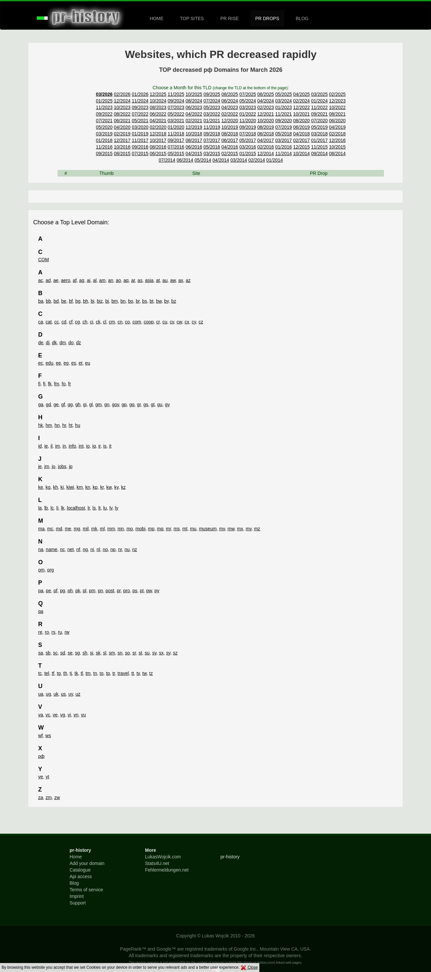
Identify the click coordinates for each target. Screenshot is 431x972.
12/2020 (229, 120)
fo (64, 383)
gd (48, 404)
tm (88, 673)
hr (64, 425)
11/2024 (140, 100)
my (249, 528)
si (91, 652)
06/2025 (265, 94)
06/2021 (122, 120)
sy (168, 652)
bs (144, 301)
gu (160, 404)
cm (112, 321)
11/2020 (247, 120)
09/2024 (175, 100)
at (158, 280)
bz (173, 301)
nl (98, 549)
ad (48, 280)
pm (92, 590)
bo (130, 301)
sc (55, 652)
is (105, 446)
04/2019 (337, 127)
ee (58, 363)
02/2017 (301, 140)
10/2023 (122, 107)
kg (48, 487)
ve (55, 714)
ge (56, 404)
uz (77, 694)
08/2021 (337, 114)
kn (87, 487)
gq (132, 404)
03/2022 (211, 114)
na (40, 549)
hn (57, 425)
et (81, 363)
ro (47, 632)
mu (193, 528)
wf (40, 735)
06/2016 (194, 147)
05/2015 (175, 153)
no (105, 549)
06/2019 (301, 127)
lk (62, 508)
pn (100, 590)
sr (134, 652)
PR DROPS (267, 18)
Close (249, 967)
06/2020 (337, 120)
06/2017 (229, 140)
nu (127, 549)
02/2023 (265, 107)
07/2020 (319, 120)
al (95, 280)
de (40, 342)
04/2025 (301, 94)
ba (40, 301)
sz (175, 652)
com (136, 321)
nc (62, 549)
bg (78, 301)
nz (134, 549)
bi (92, 301)
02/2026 (122, 94)
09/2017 (175, 140)
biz (100, 301)
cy (194, 321)
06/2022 (158, 114)
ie (46, 446)
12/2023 (337, 100)
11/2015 (319, 147)
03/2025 (319, 94)
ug (48, 694)
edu (49, 363)
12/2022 (301, 107)
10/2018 (194, 133)
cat (49, 321)
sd (62, 652)
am (102, 280)
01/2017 (319, 140)
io (88, 446)
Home (76, 856)
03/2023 (247, 107)
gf (63, 404)
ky (116, 487)
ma (41, 528)
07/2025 (247, 94)
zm (49, 797)
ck (98, 321)
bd (56, 301)
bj (107, 301)
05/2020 (104, 127)
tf (53, 673)
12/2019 (194, 127)
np (113, 549)
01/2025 (104, 100)
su (147, 652)
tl (82, 673)
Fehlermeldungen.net (167, 870)
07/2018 (247, 133)
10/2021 (301, 114)
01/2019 (140, 133)
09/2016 (140, 147)
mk (94, 528)
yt (47, 776)
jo (53, 466)
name (51, 549)
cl (104, 321)
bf (71, 301)
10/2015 (337, 147)
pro (126, 590)
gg (70, 404)
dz (78, 342)
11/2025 (175, 94)
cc (56, 321)
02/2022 (229, 114)
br (138, 301)
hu (77, 425)
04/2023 (229, 107)
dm (63, 342)
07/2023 (175, 107)
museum (208, 528)
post (110, 590)
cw (179, 321)
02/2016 (265, 147)
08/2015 (122, 153)
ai (88, 280)
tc (40, 673)
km (80, 487)
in (64, 446)
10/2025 (194, 94)
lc (52, 508)
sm (112, 652)
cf (70, 321)
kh (55, 487)
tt (132, 673)
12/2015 (301, 147)
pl (84, 590)
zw (57, 797)
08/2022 (122, 114)
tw (144, 673)
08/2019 (265, 127)
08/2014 (337, 153)
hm (49, 425)
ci (91, 321)
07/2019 (283, 127)
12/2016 (337, 140)
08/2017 (194, 140)
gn (107, 404)
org (50, 569)
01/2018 (104, 140)
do (71, 342)
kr (102, 487)
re (40, 632)
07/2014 (167, 160)
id (40, 446)
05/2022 (175, 114)
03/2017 (283, 140)
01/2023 (283, 107)
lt (99, 508)
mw (231, 528)
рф (41, 756)
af (75, 280)
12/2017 (122, 140)
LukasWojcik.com (163, 856)
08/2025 (229, 94)
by (166, 301)
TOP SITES (192, 18)
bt (152, 301)
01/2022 (247, 114)
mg (77, 528)
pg (62, 590)
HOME (157, 18)
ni (92, 549)
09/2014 (319, 153)
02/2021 (194, 120)
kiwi (70, 487)
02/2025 (337, 94)
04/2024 (265, 100)
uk (56, 694)
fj (44, 383)
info (72, 446)
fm (56, 383)
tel (46, 673)
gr (139, 404)
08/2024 (194, 100)
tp (108, 673)
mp (151, 528)
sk (98, 652)
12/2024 (122, 100)
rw (66, 632)
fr (69, 383)
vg (62, 714)
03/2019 (104, 133)
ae (56, 280)
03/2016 (247, 147)
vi (69, 714)
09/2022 (104, 114)
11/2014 (283, 153)
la (40, 508)
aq (126, 280)
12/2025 (158, 94)
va (40, 714)
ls (94, 508)
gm (98, 404)
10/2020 (265, 120)
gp (124, 404)
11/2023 (104, 107)
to (102, 673)
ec (40, 363)
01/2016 (283, 147)
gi (85, 404)
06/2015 (158, 153)
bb (48, 301)
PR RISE (229, 18)
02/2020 (158, 127)
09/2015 (104, 153)
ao (118, 280)
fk (50, 383)
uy (70, 694)
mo (129, 528)
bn (123, 301)
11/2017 (140, 140)
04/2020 (122, 127)
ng (85, 549)
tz (151, 673)
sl (104, 652)
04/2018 (301, 133)
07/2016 (175, 147)
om (41, 569)
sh (85, 652)
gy (167, 404)
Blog (74, 883)
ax (180, 280)
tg (59, 673)
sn (119, 652)
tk (76, 673)
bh (85, 301)
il (51, 446)
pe (48, 590)
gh (78, 404)
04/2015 (194, 153)
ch (85, 321)
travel (123, 673)
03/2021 (175, 120)
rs (53, 632)
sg (77, 652)
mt (185, 528)
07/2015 (140, 153)
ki (62, 487)
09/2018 (211, 133)
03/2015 (211, 153)
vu (83, 714)
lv (110, 508)
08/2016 (158, 147)
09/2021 (319, 114)
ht (71, 425)
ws (48, 735)
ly (116, 508)
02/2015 (229, 153)
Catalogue (80, 870)
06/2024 (229, 100)
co (127, 321)
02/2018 (337, 133)
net (70, 549)
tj (71, 673)
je (40, 466)
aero (65, 280)
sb (48, 652)
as (140, 280)
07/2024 (211, 100)
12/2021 (265, 114)
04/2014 (221, 160)
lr (89, 508)
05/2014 (202, 160)
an (111, 280)
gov (115, 404)
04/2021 (158, 120)
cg (77, 321)
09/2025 (211, 94)
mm (111, 528)
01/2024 (319, 100)
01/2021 (211, 120)
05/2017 (247, 140)
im (57, 446)
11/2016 (104, 147)
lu (105, 508)
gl (91, 404)
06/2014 (185, 160)
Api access (81, 876)
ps (135, 590)
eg (66, 363)
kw (109, 487)
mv (222, 528)
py (156, 590)
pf (56, 590)
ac (40, 280)
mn (120, 528)
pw (149, 590)
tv (138, 673)
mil (86, 528)
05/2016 (211, 147)
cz (200, 321)
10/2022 (337, 107)
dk (54, 342)
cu (164, 321)
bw (159, 301)
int (81, 446)
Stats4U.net (157, 863)
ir (99, 446)
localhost (76, 508)
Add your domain (87, 863)
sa (40, 652)
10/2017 (158, 140)
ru (60, 632)
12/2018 (158, 133)
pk (77, 590)
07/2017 (211, 140)
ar (133, 280)
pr (119, 590)
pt (142, 590)
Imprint (77, 896)
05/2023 (211, 107)
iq (94, 446)
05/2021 (140, 120)
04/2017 (265, 140)
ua (40, 694)
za (40, 797)
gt (153, 404)
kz (123, 487)
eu (87, 363)
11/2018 (175, 133)
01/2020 (175, 127)
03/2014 (238, 160)
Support (78, 902)
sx (161, 652)
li (57, 508)
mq (160, 528)
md (59, 528)
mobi (140, 528)
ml (102, 528)
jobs (62, 466)
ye (40, 776)
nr (120, 549)
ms (177, 528)
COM (43, 259)
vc (48, 714)
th (65, 673)
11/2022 (319, 107)
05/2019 (319, 127)
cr (158, 321)
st (140, 652)
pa (40, 590)
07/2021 (104, 120)
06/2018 (265, 133)
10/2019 (229, 127)
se (70, 652)
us (63, 694)
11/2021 (283, 114)
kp (95, 487)
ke (40, 487)
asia (149, 280)
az (188, 280)
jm (46, 466)
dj (47, 342)
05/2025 (283, 94)
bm (115, 301)
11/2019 (211, 127)
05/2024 (247, 100)
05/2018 (283, 133)
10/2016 (122, 147)
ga (40, 404)
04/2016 (229, 147)
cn (119, 321)
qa (40, 611)
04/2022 (194, 114)
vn (75, 714)
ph (70, 590)
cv (172, 321)
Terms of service (86, 889)
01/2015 (247, 153)
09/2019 (247, 127)
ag (82, 280)
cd (64, 321)
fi (39, 383)
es (73, 363)
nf (78, 549)
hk (40, 425)
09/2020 (283, 120)
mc (50, 528)
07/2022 (140, 114)
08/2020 (301, 120)
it (110, 446)
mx (240, 528)
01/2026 (140, 94)
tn (95, 673)
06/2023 (194, 107)
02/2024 (301, 100)
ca (40, 321)
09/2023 (140, 107)
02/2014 (256, 160)
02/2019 (122, 133)
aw (173, 280)
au (165, 280)
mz (257, 528)
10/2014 (301, 153)
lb (46, 508)
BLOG (302, 18)
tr (114, 673)
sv (154, 652)
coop (149, 321)
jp (70, 466)
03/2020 (140, 127)
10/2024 (158, 100)
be (63, 301)
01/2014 (274, 160)
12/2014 (265, 153)
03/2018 (319, 133)
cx (187, 321)
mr (168, 528)
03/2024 (283, 100)
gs (145, 404)
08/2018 (229, 133)
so (127, 652)
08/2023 (158, 107)
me (68, 528)
